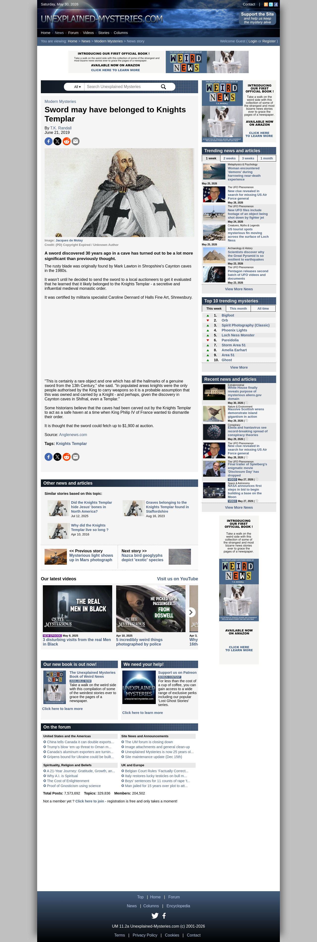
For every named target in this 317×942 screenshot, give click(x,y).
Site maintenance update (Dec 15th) (153, 757)
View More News (239, 289)
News (59, 33)
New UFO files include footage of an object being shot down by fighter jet (248, 213)
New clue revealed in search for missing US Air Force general (247, 194)
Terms (119, 935)
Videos (88, 33)
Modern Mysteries (108, 41)
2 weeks (229, 158)
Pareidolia (230, 340)
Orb (225, 320)
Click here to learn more (62, 709)
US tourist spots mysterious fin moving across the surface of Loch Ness (248, 234)
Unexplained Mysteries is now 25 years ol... (159, 752)
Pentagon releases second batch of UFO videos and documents (248, 274)
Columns (121, 33)
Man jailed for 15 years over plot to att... (156, 786)
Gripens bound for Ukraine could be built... (80, 757)
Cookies (172, 935)
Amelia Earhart (234, 350)
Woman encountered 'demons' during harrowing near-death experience (244, 173)
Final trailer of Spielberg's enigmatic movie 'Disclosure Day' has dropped (247, 469)
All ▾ (78, 87)
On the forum (57, 727)
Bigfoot (228, 315)
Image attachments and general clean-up (157, 747)
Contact (249, 4)
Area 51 (228, 355)
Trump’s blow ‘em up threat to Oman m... (79, 747)
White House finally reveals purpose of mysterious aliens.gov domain (245, 393)
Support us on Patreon (177, 673)
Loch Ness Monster (238, 335)
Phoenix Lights (234, 330)
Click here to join (89, 801)
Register (269, 41)
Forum (73, 33)
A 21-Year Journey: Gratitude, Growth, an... (81, 771)
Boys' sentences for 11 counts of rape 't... (157, 781)
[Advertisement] (119, 339)
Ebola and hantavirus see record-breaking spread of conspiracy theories (248, 431)
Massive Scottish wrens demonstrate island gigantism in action (246, 412)
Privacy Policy (145, 935)
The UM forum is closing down (149, 742)
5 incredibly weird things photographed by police (139, 642)
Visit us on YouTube (177, 578)
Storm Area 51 (234, 345)
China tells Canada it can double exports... (80, 742)
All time (263, 308)
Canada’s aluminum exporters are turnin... (80, 752)
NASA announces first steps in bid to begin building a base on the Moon (245, 491)
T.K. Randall (61, 128)
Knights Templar (71, 444)
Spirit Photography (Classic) (246, 325)
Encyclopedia (178, 906)
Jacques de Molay (69, 240)
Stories (103, 33)
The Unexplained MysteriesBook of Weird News (93, 674)
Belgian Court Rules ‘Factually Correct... (156, 771)
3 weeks (248, 158)
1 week (211, 158)
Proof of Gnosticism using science (74, 786)
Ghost (227, 360)
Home (45, 33)
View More (239, 367)
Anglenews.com (73, 435)
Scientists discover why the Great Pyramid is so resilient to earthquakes (246, 255)
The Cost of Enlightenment (68, 781)
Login (253, 41)
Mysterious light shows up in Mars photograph (91, 557)
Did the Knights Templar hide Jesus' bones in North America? (91, 506)
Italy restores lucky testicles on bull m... (156, 776)
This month (238, 308)
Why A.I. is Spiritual (62, 776)
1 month (267, 158)
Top (140, 897)
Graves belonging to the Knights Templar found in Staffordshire (167, 506)
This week (213, 308)
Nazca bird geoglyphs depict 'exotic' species (142, 557)
